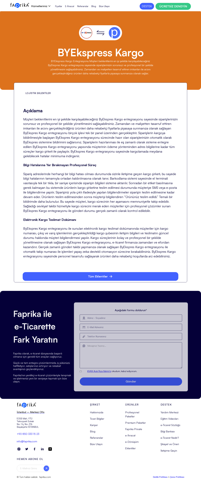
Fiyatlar (58, 6)
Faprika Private (133, 431)
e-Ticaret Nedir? (170, 440)
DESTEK (147, 6)
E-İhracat (69, 6)
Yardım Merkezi (169, 414)
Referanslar (82, 6)
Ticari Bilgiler (97, 421)
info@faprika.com (27, 443)
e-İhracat (130, 437)
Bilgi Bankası (168, 433)
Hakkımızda (96, 414)
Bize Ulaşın (104, 6)
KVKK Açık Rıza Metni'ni (99, 376)
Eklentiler (130, 450)
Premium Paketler (135, 425)
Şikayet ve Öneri (170, 446)
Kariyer (94, 427)
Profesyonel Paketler (132, 416)
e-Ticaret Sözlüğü (170, 427)
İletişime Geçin (169, 452)
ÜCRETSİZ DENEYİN (173, 6)
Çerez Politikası (177, 479)
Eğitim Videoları (169, 421)
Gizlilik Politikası (160, 479)
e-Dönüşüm (132, 444)
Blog (93, 6)
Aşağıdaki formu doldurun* (131, 315)
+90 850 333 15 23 (28, 436)
